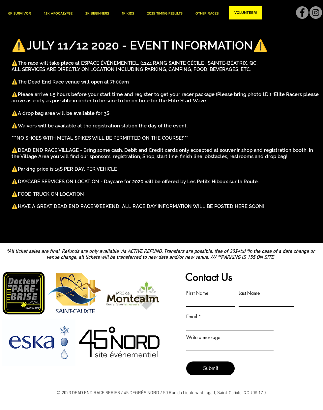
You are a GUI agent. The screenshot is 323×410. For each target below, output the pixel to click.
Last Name (249, 293)
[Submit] (210, 368)
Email (191, 316)
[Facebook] (302, 12)
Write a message (203, 337)
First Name (197, 293)
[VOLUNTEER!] (245, 13)
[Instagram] (315, 12)
